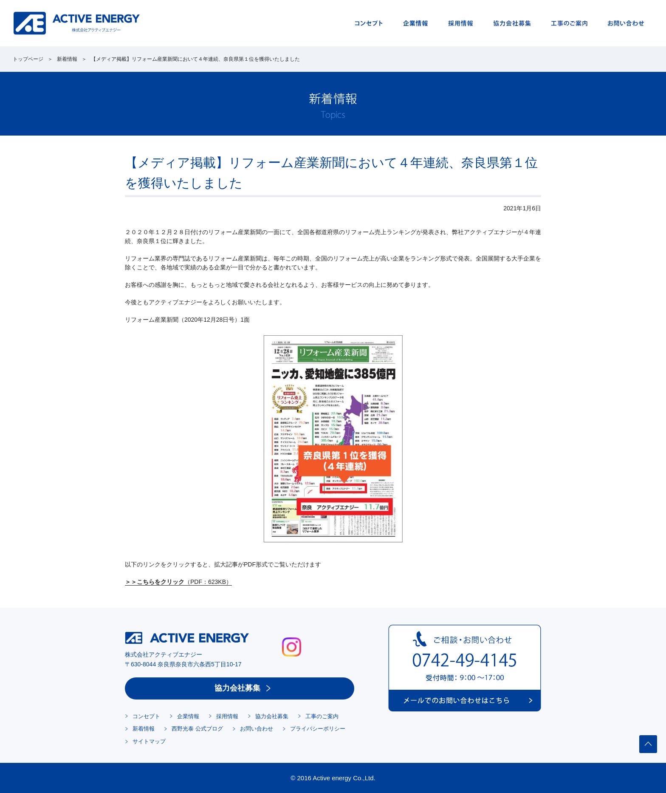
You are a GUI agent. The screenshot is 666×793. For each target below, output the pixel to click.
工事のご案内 (322, 716)
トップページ (28, 59)
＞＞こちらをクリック (154, 581)
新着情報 (67, 59)
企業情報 (188, 716)
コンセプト (146, 716)
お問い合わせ (256, 728)
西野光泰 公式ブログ (197, 728)
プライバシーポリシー (317, 728)
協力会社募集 (237, 688)
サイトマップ (149, 741)
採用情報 (227, 716)
